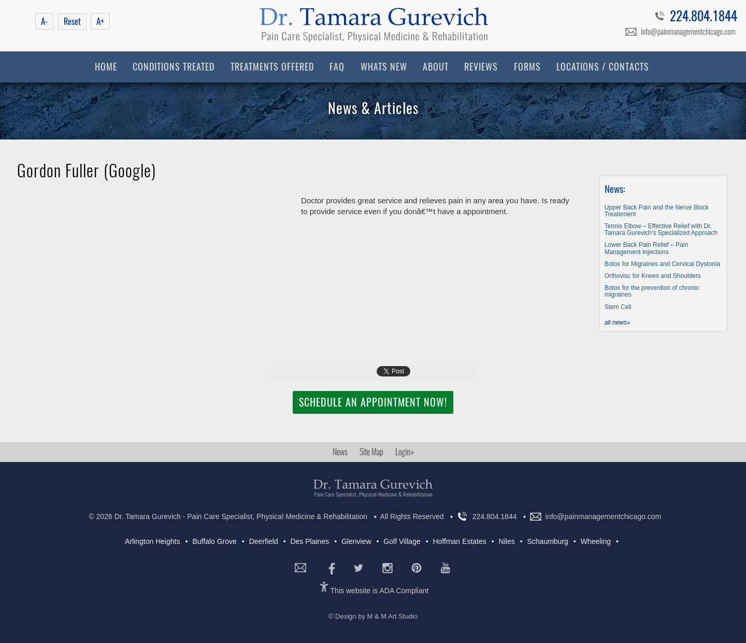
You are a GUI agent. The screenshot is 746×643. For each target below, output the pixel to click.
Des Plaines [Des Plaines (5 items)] (309, 541)
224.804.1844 (703, 17)
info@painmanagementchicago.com (688, 31)
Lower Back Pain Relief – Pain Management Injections (646, 248)
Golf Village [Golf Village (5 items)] (401, 541)
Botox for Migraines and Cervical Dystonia (662, 264)
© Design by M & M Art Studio (373, 616)
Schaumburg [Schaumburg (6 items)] (547, 541)
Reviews (481, 66)
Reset (72, 21)
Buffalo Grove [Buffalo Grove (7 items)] (214, 541)
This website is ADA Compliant (380, 590)
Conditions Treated (173, 66)
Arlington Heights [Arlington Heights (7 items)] (152, 541)
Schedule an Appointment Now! (373, 402)
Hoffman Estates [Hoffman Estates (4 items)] (459, 541)
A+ (100, 21)
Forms (527, 66)
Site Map (371, 451)
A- (44, 21)
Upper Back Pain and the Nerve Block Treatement (657, 211)
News (340, 451)
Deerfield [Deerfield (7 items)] (263, 541)
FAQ (337, 66)
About (436, 66)
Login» (404, 451)
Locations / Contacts (602, 66)
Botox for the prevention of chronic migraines (652, 291)
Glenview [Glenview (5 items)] (356, 541)
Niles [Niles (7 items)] (507, 541)
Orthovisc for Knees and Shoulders (653, 275)
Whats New (384, 66)
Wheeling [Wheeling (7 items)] (596, 541)
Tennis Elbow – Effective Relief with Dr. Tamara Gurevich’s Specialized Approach (661, 229)
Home (106, 66)
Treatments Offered (272, 66)
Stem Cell (618, 307)
